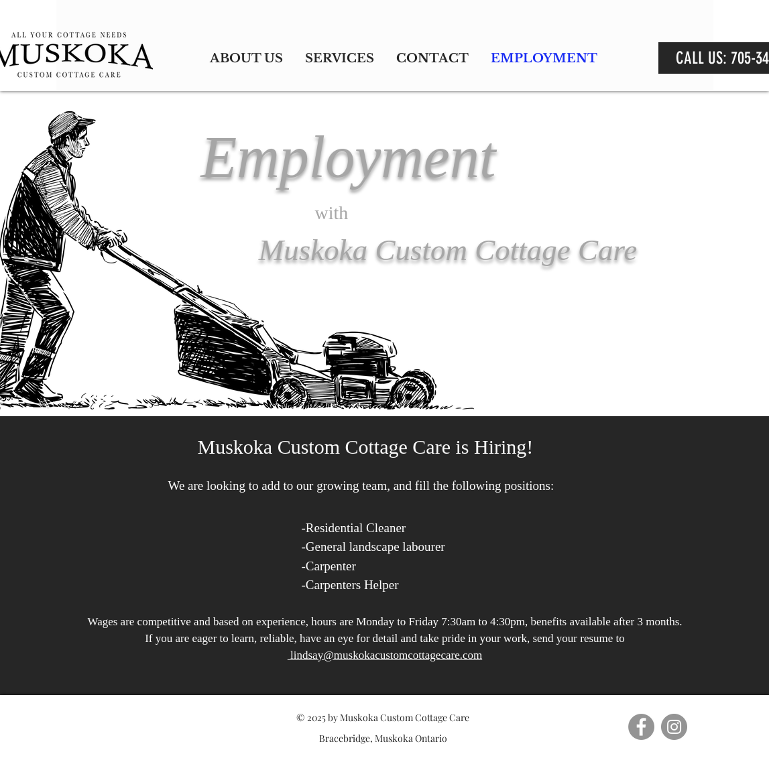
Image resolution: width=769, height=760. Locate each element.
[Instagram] (674, 727)
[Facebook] (641, 727)
